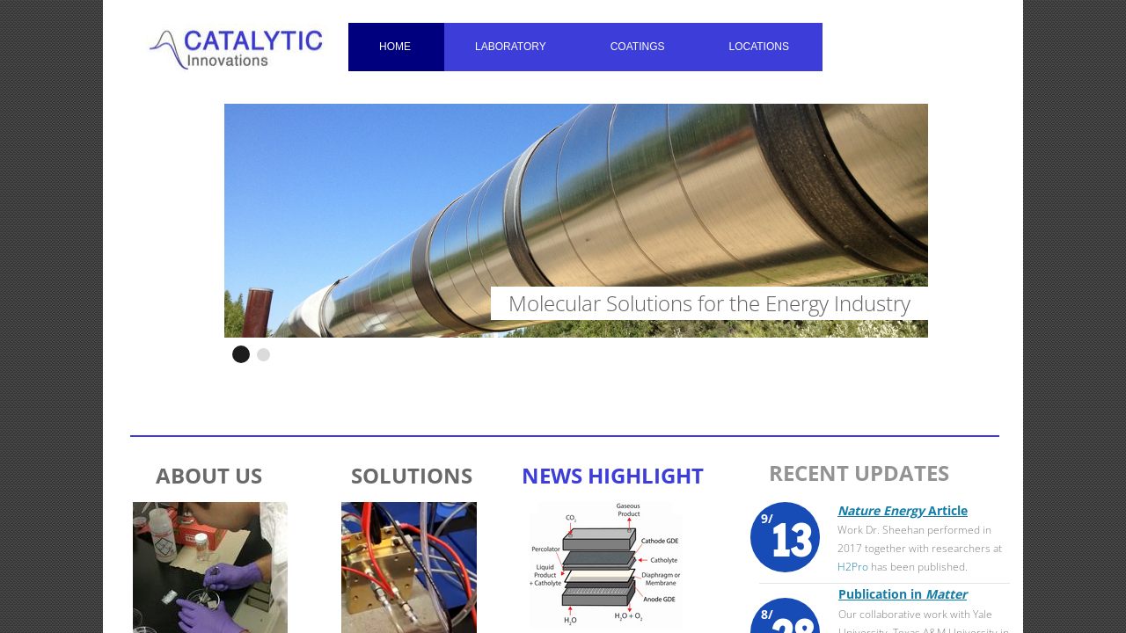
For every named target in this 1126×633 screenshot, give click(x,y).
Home (395, 46)
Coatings (638, 46)
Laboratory (510, 46)
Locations (758, 46)
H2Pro (852, 566)
